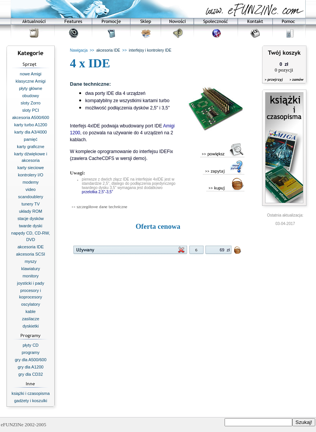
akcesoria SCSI (30, 254)
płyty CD (31, 345)
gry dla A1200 (30, 367)
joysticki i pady (30, 283)
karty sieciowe (30, 167)
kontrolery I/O (30, 175)
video (31, 189)
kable (31, 311)
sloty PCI (30, 110)
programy (30, 352)
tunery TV (30, 204)
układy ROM (30, 211)
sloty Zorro (31, 103)
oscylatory (30, 304)
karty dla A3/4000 (30, 132)
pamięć (30, 139)
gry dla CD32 (30, 374)
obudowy (30, 95)
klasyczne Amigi (31, 81)
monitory (31, 276)
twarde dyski (30, 225)
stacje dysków (31, 218)
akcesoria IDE (31, 247)
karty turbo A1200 (30, 124)
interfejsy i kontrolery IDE (150, 50)
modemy (31, 182)
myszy (30, 261)
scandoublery (30, 196)
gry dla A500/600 (31, 359)
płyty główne (30, 88)
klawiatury (30, 268)
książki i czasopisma (30, 393)
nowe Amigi (30, 74)
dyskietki (31, 326)
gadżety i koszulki (30, 400)
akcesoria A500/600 (30, 117)
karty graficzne (30, 146)
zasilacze (30, 318)
